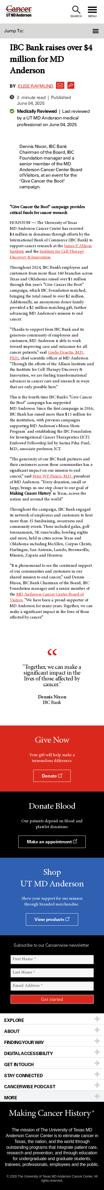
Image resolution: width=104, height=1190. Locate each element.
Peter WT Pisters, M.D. (52, 476)
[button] (96, 31)
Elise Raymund (35, 86)
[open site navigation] (92, 11)
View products (51, 919)
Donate (52, 776)
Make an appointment (52, 841)
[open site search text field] (76, 11)
